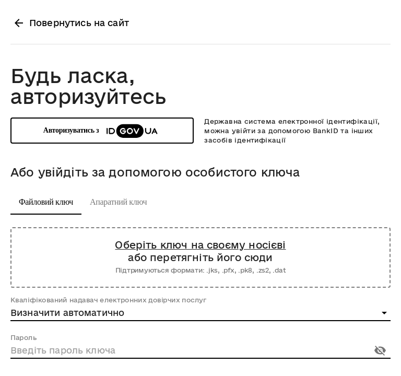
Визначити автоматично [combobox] (67, 313)
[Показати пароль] (380, 350)
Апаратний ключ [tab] (118, 202)
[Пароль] (187, 350)
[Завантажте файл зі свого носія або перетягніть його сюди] (200, 257)
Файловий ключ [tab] (45, 202)
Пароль (23, 337)
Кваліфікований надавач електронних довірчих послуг (108, 299)
